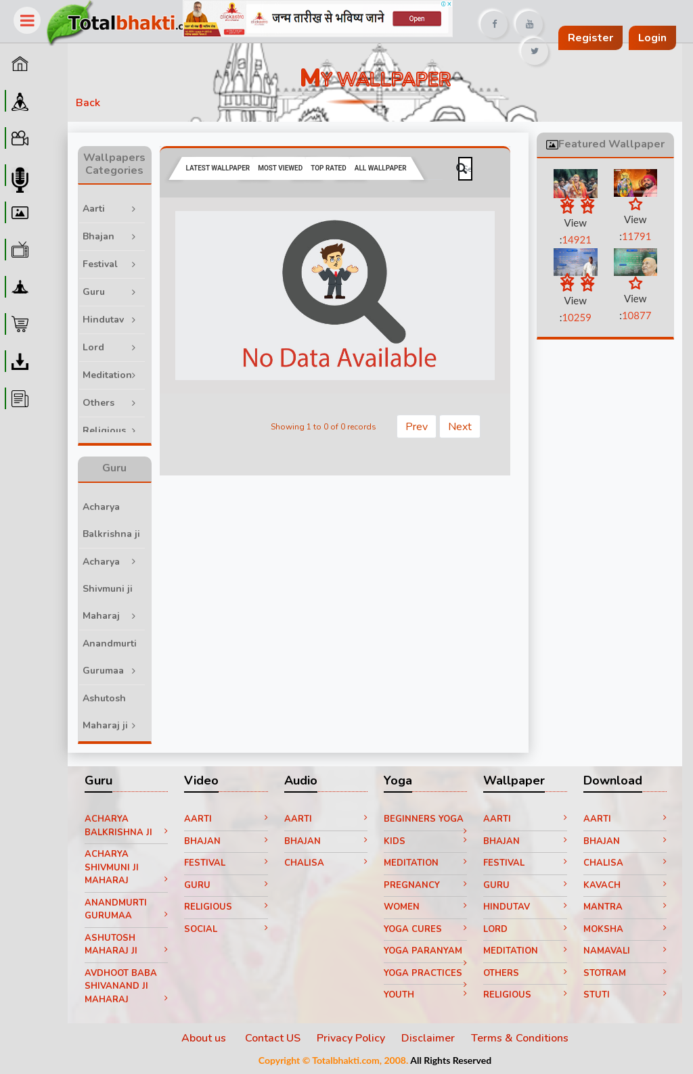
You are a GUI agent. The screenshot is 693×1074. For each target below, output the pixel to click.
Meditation (114, 371)
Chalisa (325, 863)
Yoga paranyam (425, 953)
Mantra (625, 907)
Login (652, 37)
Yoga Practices (425, 976)
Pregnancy (425, 885)
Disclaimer (428, 1038)
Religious (114, 427)
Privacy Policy (351, 1038)
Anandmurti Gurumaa (114, 657)
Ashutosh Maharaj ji (114, 712)
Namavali (625, 951)
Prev (416, 426)
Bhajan (114, 233)
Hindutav (114, 316)
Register (590, 37)
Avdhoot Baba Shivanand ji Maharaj (126, 986)
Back (88, 102)
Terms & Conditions (519, 1038)
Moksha (625, 929)
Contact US (272, 1038)
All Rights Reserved (450, 1060)
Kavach (625, 885)
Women (425, 907)
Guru (114, 288)
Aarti (114, 205)
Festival (114, 261)
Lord (114, 344)
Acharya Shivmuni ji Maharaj (114, 588)
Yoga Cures (425, 929)
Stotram (625, 973)
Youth (425, 995)
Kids (425, 841)
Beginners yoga (425, 822)
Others (114, 399)
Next (460, 426)
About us (205, 1038)
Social (225, 929)
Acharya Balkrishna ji (114, 524)
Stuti (625, 995)
